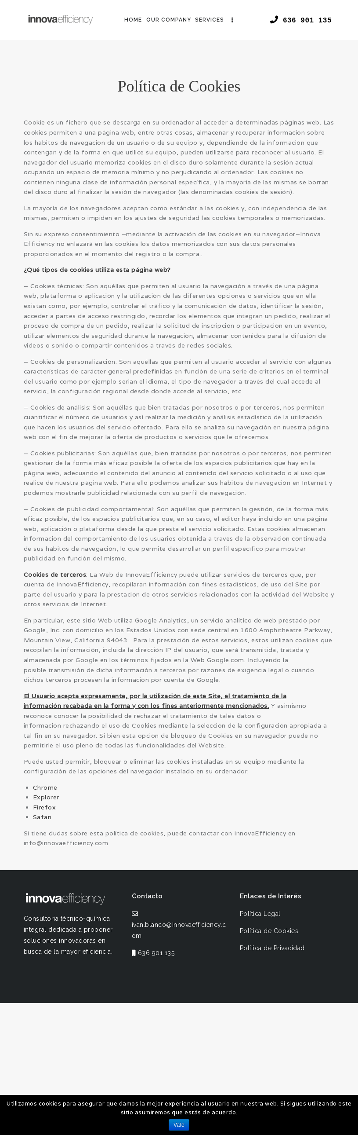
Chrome (45, 787)
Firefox (44, 807)
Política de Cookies (269, 930)
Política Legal (260, 913)
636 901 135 (156, 952)
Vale (179, 1125)
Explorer (46, 797)
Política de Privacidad (272, 948)
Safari (42, 817)
